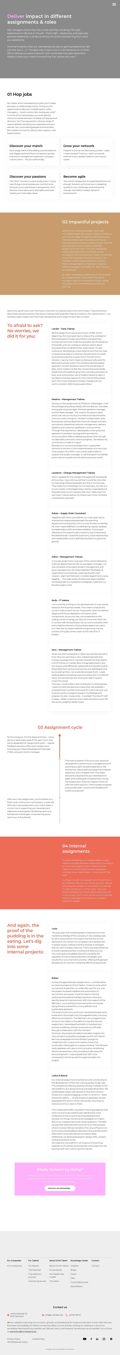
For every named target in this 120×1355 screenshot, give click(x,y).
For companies (14, 1266)
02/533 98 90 (75, 1315)
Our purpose (55, 1270)
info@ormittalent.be (54, 1315)
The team (54, 1281)
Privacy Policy (13, 1339)
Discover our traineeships (59, 1188)
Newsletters (76, 1286)
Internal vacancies (37, 1281)
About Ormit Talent (58, 1266)
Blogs (73, 1270)
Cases (73, 1274)
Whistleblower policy (17, 1342)
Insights (74, 1266)
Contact (95, 1266)
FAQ (73, 1278)
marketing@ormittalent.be (23, 1331)
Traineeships (34, 1270)
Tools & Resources (79, 1282)
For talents (33, 1266)
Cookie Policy (38, 1339)
